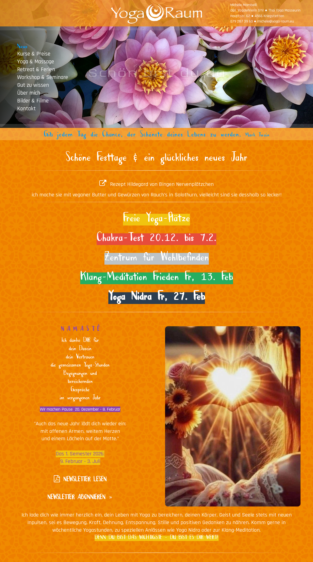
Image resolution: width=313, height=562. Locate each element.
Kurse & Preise (33, 53)
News (22, 47)
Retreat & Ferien (36, 69)
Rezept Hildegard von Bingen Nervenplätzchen (162, 184)
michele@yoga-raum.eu (275, 21)
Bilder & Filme (33, 100)
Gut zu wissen (33, 85)
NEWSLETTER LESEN (85, 480)
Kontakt (26, 108)
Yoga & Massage (35, 61)
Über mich (28, 92)
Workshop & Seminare (42, 77)
